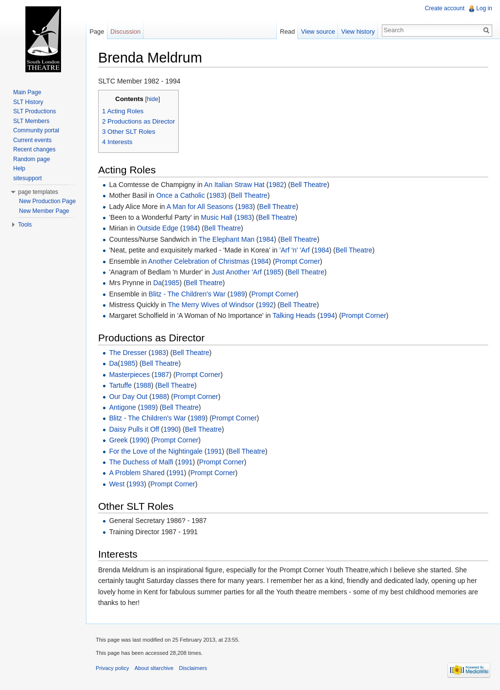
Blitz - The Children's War (187, 294)
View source (318, 31)
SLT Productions (34, 111)
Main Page (27, 92)
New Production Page (47, 201)
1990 (170, 429)
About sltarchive (154, 668)
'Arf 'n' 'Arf (294, 250)
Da (157, 283)
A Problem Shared (137, 473)
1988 (143, 385)
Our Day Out (128, 396)
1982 (276, 184)
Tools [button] (25, 224)
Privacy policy (112, 668)
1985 (273, 272)
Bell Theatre (309, 184)
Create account (444, 8)
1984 (190, 228)
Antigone (122, 407)
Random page (31, 159)
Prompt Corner (297, 261)
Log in (484, 8)
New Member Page (44, 211)
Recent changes (34, 149)
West (117, 484)
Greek (118, 440)
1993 (136, 484)
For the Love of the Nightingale (155, 451)
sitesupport (27, 178)
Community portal (36, 130)
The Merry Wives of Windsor (211, 305)
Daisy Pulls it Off (134, 429)
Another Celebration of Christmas (199, 261)
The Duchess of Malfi (141, 462)
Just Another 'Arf (237, 272)
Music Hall (216, 217)
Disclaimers (193, 668)
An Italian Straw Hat (234, 184)
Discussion (125, 31)
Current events (32, 140)
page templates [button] (38, 191)
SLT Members (31, 121)
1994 (327, 315)
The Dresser (127, 352)
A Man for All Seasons (200, 206)
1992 (265, 305)
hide (153, 99)
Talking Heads (293, 315)
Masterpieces (129, 374)
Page (96, 31)
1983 (216, 195)
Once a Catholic (180, 195)
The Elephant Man (226, 239)
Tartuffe (120, 385)
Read (287, 31)
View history (358, 31)
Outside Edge (157, 228)
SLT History (28, 102)
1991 (214, 451)
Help (19, 168)
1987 (161, 374)
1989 (237, 294)
